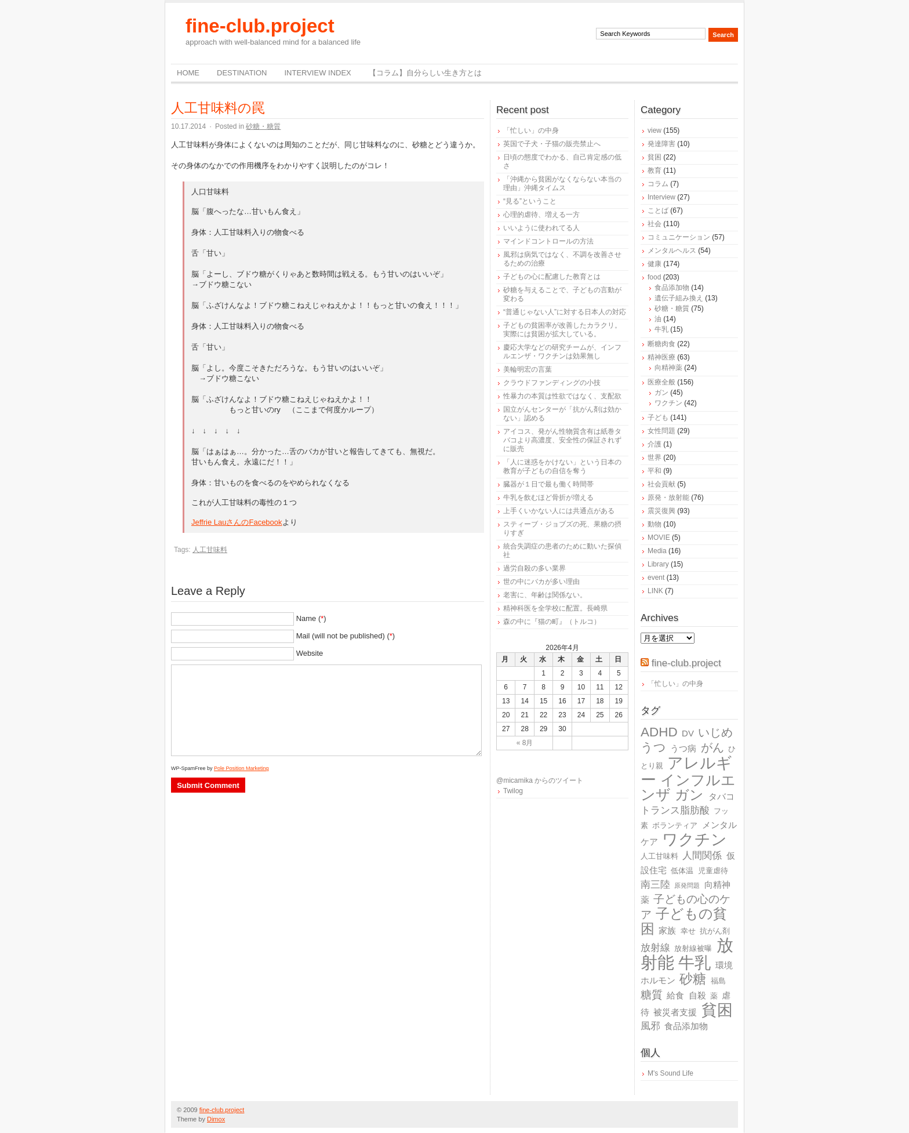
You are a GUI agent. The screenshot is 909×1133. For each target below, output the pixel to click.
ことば (658, 210)
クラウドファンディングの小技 (552, 383)
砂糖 (692, 979)
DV (688, 733)
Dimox (216, 1119)
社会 (654, 224)
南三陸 (655, 884)
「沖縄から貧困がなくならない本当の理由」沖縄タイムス (562, 183)
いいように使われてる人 (541, 228)
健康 (654, 264)
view (654, 130)
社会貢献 (661, 484)
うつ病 (683, 748)
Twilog (513, 791)
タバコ (721, 796)
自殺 (697, 995)
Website (309, 653)
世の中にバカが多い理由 (541, 582)
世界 (654, 457)
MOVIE (659, 537)
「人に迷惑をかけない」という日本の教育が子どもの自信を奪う (562, 466)
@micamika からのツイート (539, 780)
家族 (667, 930)
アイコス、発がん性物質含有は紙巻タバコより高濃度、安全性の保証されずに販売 (562, 440)
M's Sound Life (670, 1073)
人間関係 (702, 855)
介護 (654, 444)
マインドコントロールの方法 (548, 241)
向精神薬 (668, 368)
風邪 (650, 1026)
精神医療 (661, 357)
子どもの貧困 (684, 921)
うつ (653, 747)
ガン (661, 392)
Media (657, 551)
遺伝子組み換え (679, 298)
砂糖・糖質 (263, 126)
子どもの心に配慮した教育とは (552, 277)
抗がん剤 (715, 931)
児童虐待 (713, 870)
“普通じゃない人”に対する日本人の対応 (564, 312)
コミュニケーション (679, 237)
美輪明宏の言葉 (527, 369)
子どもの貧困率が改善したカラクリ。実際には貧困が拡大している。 (562, 329)
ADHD (659, 732)
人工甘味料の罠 (218, 107)
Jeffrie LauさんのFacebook (236, 522)
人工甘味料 (209, 550)
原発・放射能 (668, 497)
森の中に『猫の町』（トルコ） (552, 622)
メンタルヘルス (672, 250)
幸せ (688, 931)
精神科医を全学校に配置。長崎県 (555, 608)
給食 (675, 995)
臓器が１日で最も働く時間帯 (548, 484)
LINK (655, 591)
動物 (654, 524)
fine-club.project (260, 26)
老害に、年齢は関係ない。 (545, 595)
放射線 (655, 947)
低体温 (682, 870)
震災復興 (661, 511)
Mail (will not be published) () (345, 635)
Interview (661, 197)
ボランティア (674, 825)
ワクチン (668, 403)
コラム (658, 184)
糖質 (652, 995)
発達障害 (661, 144)
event (656, 577)
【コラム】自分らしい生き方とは (425, 72)
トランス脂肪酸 (675, 810)
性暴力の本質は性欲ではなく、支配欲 (562, 396)
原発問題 (687, 885)
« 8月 (525, 743)
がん (712, 747)
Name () (311, 618)
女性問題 (661, 431)
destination (242, 72)
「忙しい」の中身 (531, 130)
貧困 (654, 157)
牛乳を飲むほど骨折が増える (548, 497)
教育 (654, 170)
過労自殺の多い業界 (534, 568)
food (654, 277)
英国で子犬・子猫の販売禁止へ (552, 144)
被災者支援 (675, 1012)
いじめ (715, 732)
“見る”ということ (530, 201)
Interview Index (317, 72)
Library (658, 564)
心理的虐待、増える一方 (541, 214)
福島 (718, 980)
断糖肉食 (661, 344)
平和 (654, 471)
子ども (658, 417)
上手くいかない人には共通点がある (559, 511)
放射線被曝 (693, 948)
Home (188, 72)
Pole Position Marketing (241, 768)
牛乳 (661, 329)
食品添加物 (672, 288)
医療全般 (661, 382)
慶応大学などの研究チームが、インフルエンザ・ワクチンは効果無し (562, 351)
